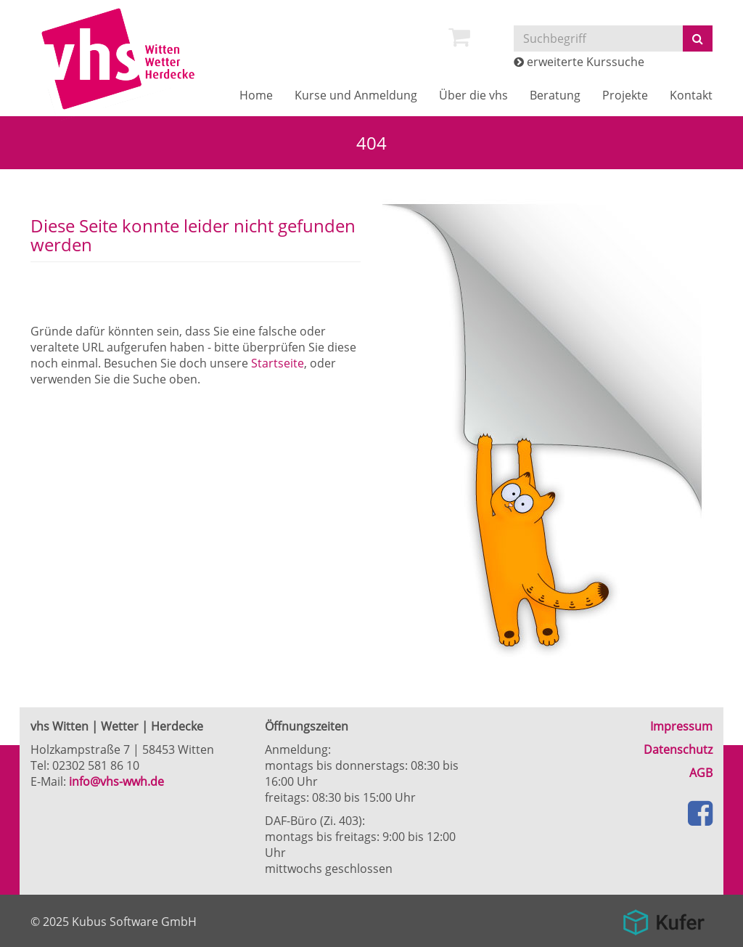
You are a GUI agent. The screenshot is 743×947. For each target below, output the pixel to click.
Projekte (625, 95)
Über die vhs (473, 95)
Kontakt (691, 95)
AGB (701, 773)
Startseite (277, 363)
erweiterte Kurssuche (579, 62)
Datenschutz (678, 749)
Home (256, 95)
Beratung (555, 95)
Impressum (681, 726)
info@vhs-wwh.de (116, 781)
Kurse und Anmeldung (356, 95)
